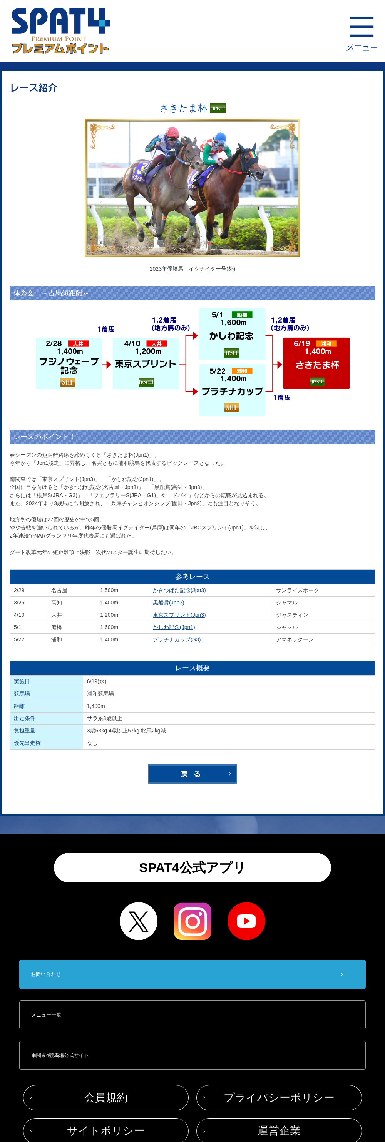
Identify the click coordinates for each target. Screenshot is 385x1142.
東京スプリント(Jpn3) (179, 615)
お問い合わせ (46, 974)
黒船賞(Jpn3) (168, 602)
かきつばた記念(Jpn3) (179, 590)
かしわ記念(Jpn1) (174, 627)
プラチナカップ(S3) (177, 639)
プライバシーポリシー (279, 1098)
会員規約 (105, 1098)
